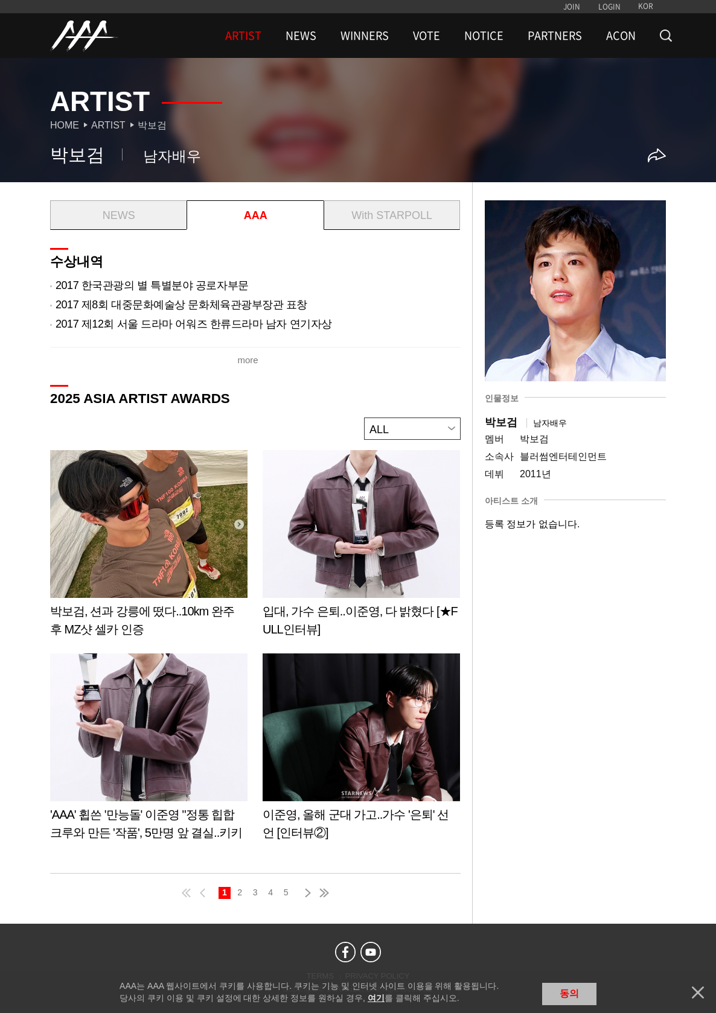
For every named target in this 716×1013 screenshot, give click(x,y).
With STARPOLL (391, 215)
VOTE (426, 35)
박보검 (152, 125)
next (305, 893)
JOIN (571, 6)
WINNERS (364, 35)
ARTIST (243, 35)
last (323, 893)
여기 (376, 998)
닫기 (698, 992)
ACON (621, 35)
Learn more (149, 547)
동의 (569, 993)
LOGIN (609, 6)
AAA (255, 215)
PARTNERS (555, 35)
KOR (645, 6)
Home (64, 125)
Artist (108, 125)
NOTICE (483, 35)
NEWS (301, 35)
